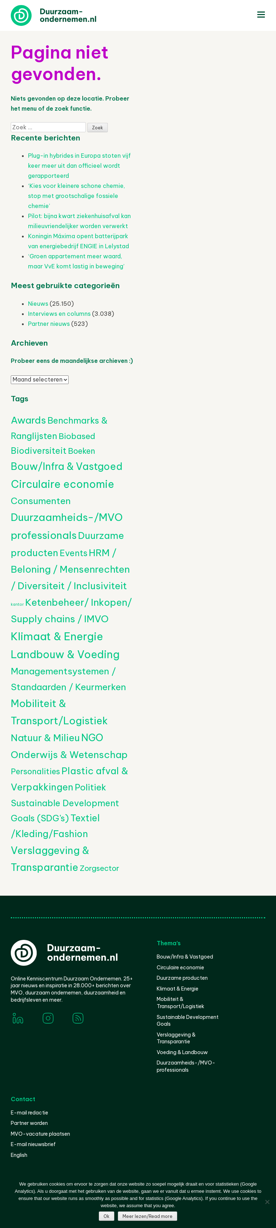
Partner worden (29, 1123)
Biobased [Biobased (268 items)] (77, 436)
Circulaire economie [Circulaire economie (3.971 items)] (62, 484)
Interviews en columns (59, 313)
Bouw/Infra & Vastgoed (185, 957)
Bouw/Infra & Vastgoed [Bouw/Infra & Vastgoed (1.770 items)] (67, 466)
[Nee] (267, 1201)
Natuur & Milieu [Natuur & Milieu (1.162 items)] (45, 738)
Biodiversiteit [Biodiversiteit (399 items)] (38, 451)
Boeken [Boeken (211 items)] (81, 451)
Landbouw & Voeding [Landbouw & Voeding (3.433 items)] (65, 654)
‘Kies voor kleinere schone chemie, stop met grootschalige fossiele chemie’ (76, 195)
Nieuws (38, 303)
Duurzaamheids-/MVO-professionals (186, 1066)
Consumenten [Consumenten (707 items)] (41, 501)
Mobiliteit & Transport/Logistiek (180, 1003)
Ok (107, 1216)
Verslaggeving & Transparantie (176, 1038)
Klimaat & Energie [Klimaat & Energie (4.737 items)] (57, 636)
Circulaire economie (180, 967)
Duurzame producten (182, 978)
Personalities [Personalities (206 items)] (35, 771)
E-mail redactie (29, 1112)
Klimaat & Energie (177, 988)
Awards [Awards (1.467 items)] (28, 420)
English (19, 1155)
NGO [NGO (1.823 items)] (92, 737)
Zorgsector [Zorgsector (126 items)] (99, 868)
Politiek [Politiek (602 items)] (90, 787)
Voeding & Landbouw (182, 1052)
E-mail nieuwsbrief (33, 1144)
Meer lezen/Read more (147, 1216)
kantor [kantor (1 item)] (17, 604)
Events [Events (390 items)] (73, 553)
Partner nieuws (49, 323)
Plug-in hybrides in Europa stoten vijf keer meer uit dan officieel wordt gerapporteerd (79, 165)
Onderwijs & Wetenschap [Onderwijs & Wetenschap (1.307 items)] (69, 755)
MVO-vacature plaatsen (40, 1134)
